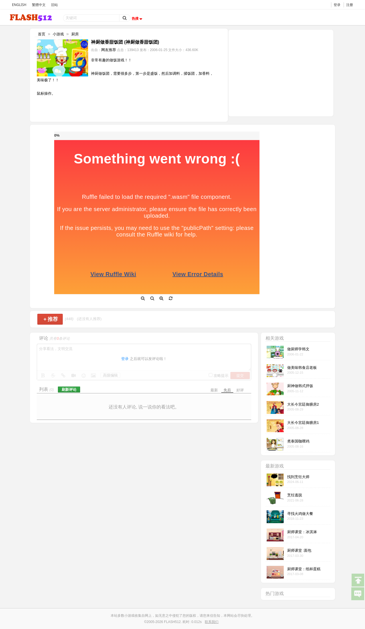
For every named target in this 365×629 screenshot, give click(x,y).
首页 (41, 34)
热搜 (138, 19)
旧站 (54, 4)
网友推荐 (108, 50)
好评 (240, 390)
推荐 (50, 319)
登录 (337, 4)
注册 (349, 4)
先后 (227, 390)
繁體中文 (39, 4)
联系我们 (211, 622)
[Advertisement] (281, 72)
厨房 (75, 34)
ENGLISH (19, 4)
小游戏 (58, 34)
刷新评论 (69, 389)
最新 (214, 390)
